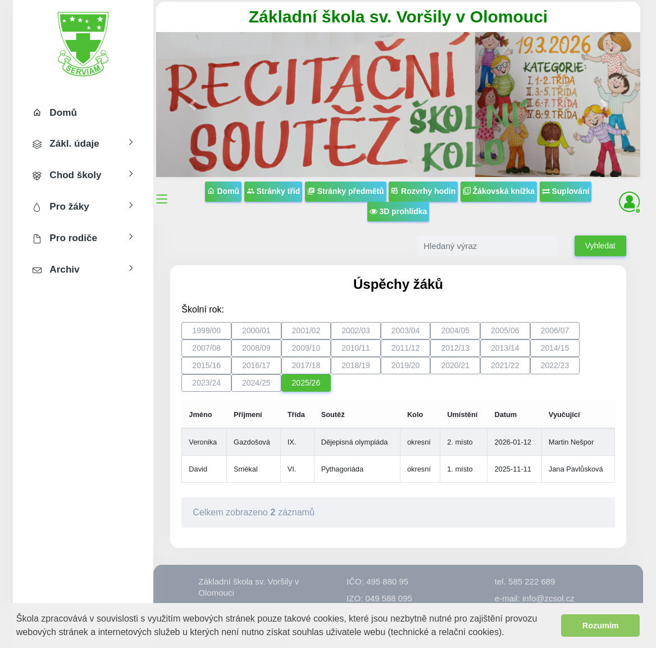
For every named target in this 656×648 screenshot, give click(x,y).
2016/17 (256, 365)
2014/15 (555, 347)
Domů (223, 191)
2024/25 (256, 382)
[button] (509, 633)
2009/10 (306, 347)
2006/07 (555, 330)
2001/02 (306, 330)
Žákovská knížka (499, 191)
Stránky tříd (273, 191)
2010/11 (355, 347)
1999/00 (206, 330)
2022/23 (555, 365)
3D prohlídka (398, 211)
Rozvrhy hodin (423, 191)
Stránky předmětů (345, 191)
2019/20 (405, 365)
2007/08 (206, 347)
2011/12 (405, 347)
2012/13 (455, 347)
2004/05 (455, 330)
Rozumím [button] (600, 625)
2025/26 (306, 382)
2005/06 (505, 330)
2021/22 (505, 365)
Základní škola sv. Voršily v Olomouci (398, 16)
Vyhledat (600, 245)
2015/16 (206, 365)
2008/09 (256, 347)
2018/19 (355, 365)
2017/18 (306, 365)
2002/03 (355, 330)
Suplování (566, 191)
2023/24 (206, 382)
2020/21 (455, 365)
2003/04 (405, 330)
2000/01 (256, 330)
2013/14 (505, 347)
